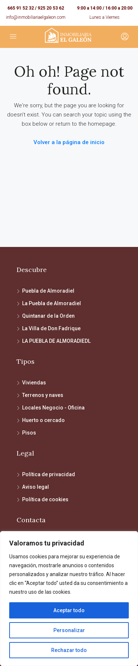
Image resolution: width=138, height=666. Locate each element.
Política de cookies (45, 499)
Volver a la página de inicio (69, 142)
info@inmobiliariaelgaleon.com (36, 17)
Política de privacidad (48, 474)
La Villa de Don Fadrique (51, 328)
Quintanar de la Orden (48, 316)
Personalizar (69, 630)
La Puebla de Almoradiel (51, 303)
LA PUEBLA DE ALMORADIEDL (56, 341)
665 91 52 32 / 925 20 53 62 (35, 8)
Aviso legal (35, 487)
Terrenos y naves (42, 395)
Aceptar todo (69, 610)
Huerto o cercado (43, 420)
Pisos (29, 433)
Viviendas (34, 383)
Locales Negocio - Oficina (53, 408)
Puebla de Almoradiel (48, 291)
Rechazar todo (69, 650)
